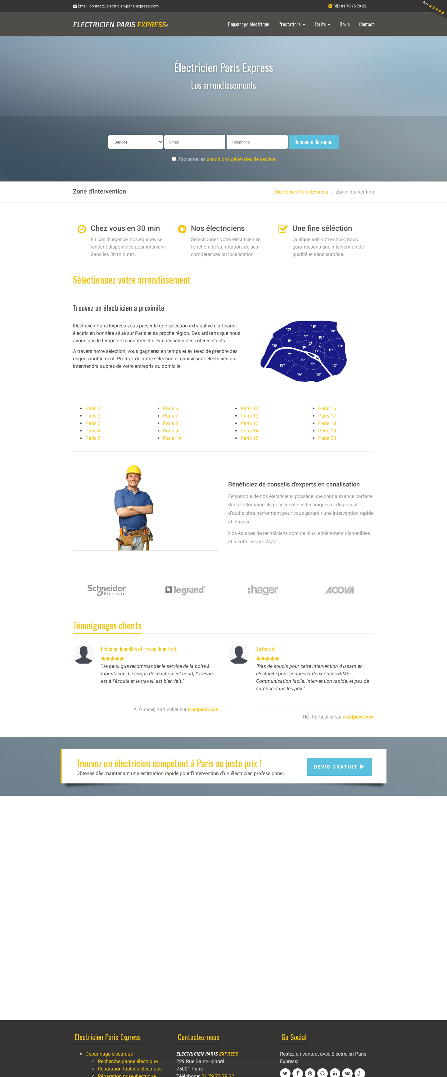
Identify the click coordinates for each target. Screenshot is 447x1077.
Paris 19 (327, 431)
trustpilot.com (203, 709)
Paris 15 (250, 438)
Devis (345, 24)
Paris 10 (172, 438)
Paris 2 (93, 416)
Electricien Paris (121, 25)
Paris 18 (327, 423)
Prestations (291, 24)
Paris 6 (170, 408)
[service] (135, 142)
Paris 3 (93, 423)
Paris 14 (250, 431)
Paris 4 (93, 431)
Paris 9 (170, 431)
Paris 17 (327, 416)
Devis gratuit (339, 767)
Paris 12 (250, 416)
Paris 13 (250, 423)
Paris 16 (327, 408)
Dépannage (248, 24)
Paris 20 (327, 438)
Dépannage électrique (109, 1054)
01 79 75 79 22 (306, 1067)
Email (116, 6)
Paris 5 (93, 438)
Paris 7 (170, 416)
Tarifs (322, 24)
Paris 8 (170, 423)
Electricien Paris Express (301, 192)
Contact (366, 24)
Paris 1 (93, 408)
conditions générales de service (241, 159)
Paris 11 (250, 408)
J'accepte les (223, 159)
